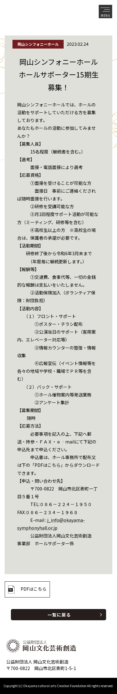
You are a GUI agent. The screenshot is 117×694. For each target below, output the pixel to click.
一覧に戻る (59, 615)
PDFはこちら (33, 589)
